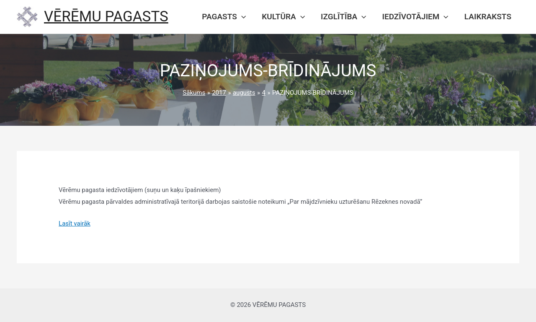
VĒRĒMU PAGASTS (106, 16)
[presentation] (241, 16)
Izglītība (343, 16)
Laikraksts (487, 16)
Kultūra (283, 16)
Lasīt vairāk (74, 223)
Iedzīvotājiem (415, 16)
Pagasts (224, 16)
